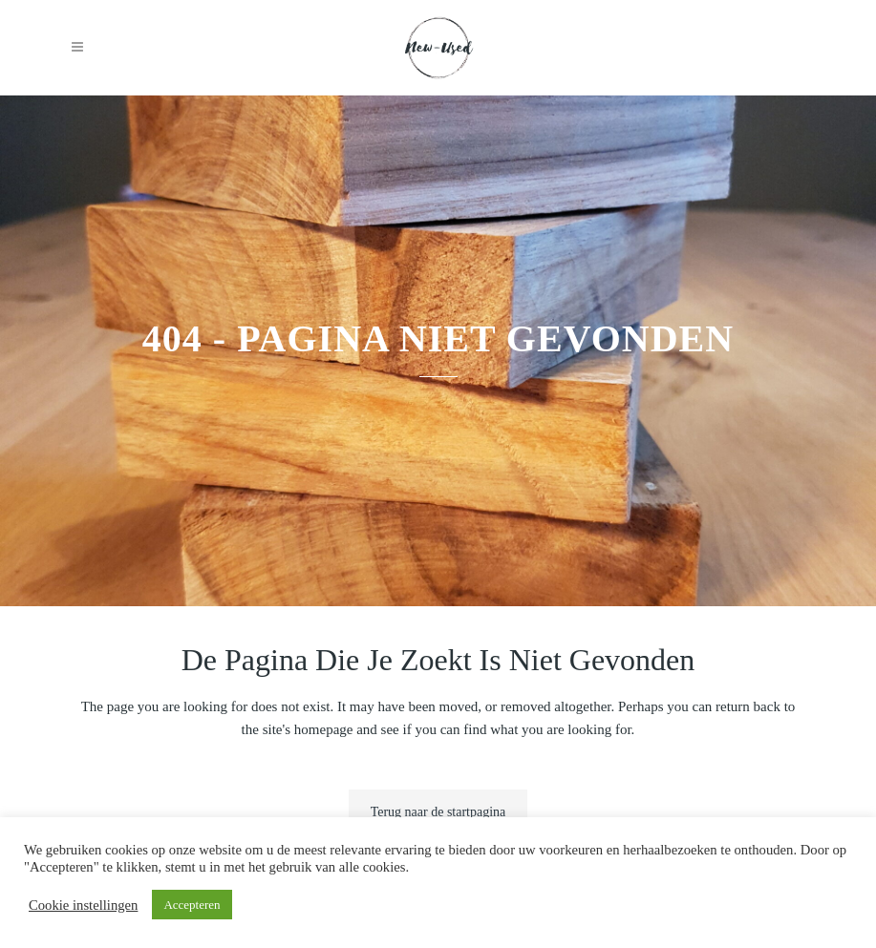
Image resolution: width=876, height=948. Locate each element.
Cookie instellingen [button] (83, 905)
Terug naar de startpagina (438, 812)
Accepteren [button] (191, 904)
